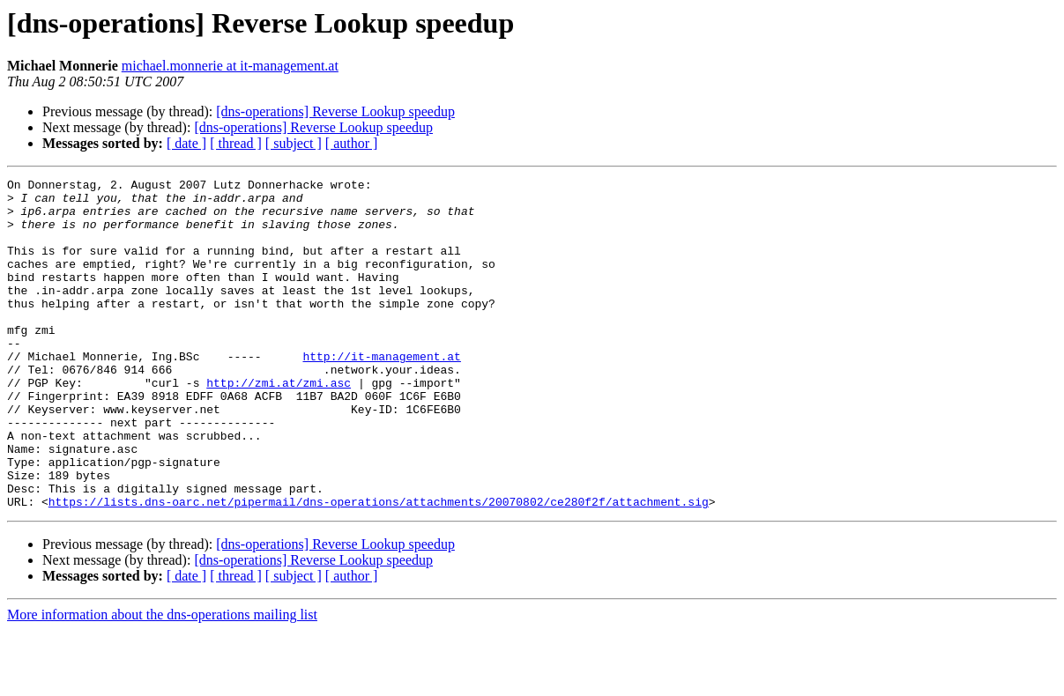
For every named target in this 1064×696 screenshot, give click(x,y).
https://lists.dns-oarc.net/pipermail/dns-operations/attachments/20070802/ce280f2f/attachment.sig (378, 567)
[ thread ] (236, 143)
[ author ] (351, 143)
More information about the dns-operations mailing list (162, 680)
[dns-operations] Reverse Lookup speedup (335, 111)
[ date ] (186, 143)
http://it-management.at (381, 393)
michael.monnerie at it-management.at (230, 65)
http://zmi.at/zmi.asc (278, 425)
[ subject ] (293, 143)
